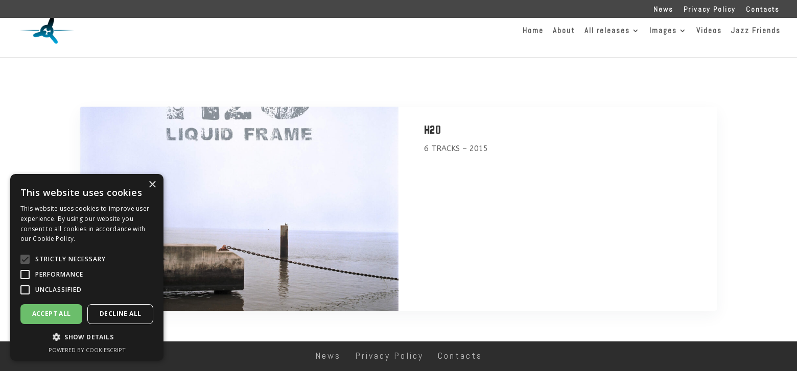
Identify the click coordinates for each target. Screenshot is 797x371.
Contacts (763, 10)
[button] (25, 259)
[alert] (86, 267)
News (663, 10)
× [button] (152, 185)
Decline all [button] (120, 313)
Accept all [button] (51, 313)
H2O (432, 129)
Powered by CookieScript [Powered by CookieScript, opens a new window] (87, 350)
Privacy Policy (710, 10)
